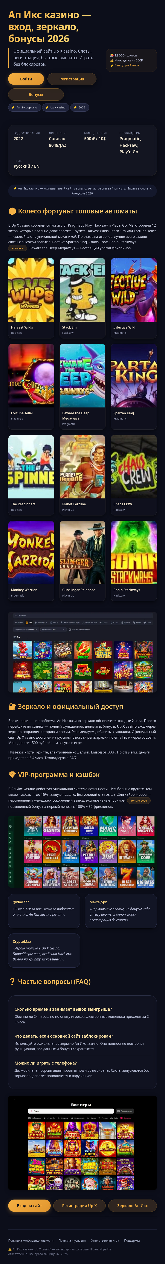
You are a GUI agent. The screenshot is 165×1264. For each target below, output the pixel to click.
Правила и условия (72, 1241)
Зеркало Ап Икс (130, 1206)
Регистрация (59, 79)
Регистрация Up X (79, 1206)
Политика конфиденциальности (30, 1241)
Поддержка (132, 1241)
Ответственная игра (105, 1241)
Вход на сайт (31, 1206)
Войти (22, 79)
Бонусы (23, 95)
